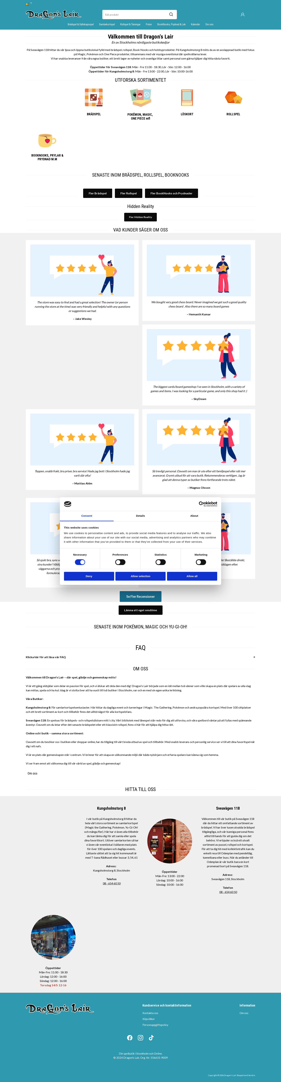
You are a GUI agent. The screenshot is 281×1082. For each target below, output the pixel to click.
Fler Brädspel (98, 193)
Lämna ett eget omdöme (140, 610)
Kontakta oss (150, 1013)
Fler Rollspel (128, 193)
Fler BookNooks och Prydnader (171, 193)
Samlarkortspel (107, 24)
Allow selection (140, 576)
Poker (149, 24)
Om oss (209, 24)
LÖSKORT (187, 114)
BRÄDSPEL (94, 114)
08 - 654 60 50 (112, 883)
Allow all (192, 576)
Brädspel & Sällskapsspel (81, 24)
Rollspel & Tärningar (130, 24)
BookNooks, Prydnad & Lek (171, 24)
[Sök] (171, 14)
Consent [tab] (86, 515)
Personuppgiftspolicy (155, 1024)
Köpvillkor (148, 1019)
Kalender (195, 24)
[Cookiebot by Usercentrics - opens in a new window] (201, 504)
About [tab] (194, 515)
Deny (89, 576)
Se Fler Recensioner (140, 596)
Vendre (251, 1075)
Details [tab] (140, 515)
